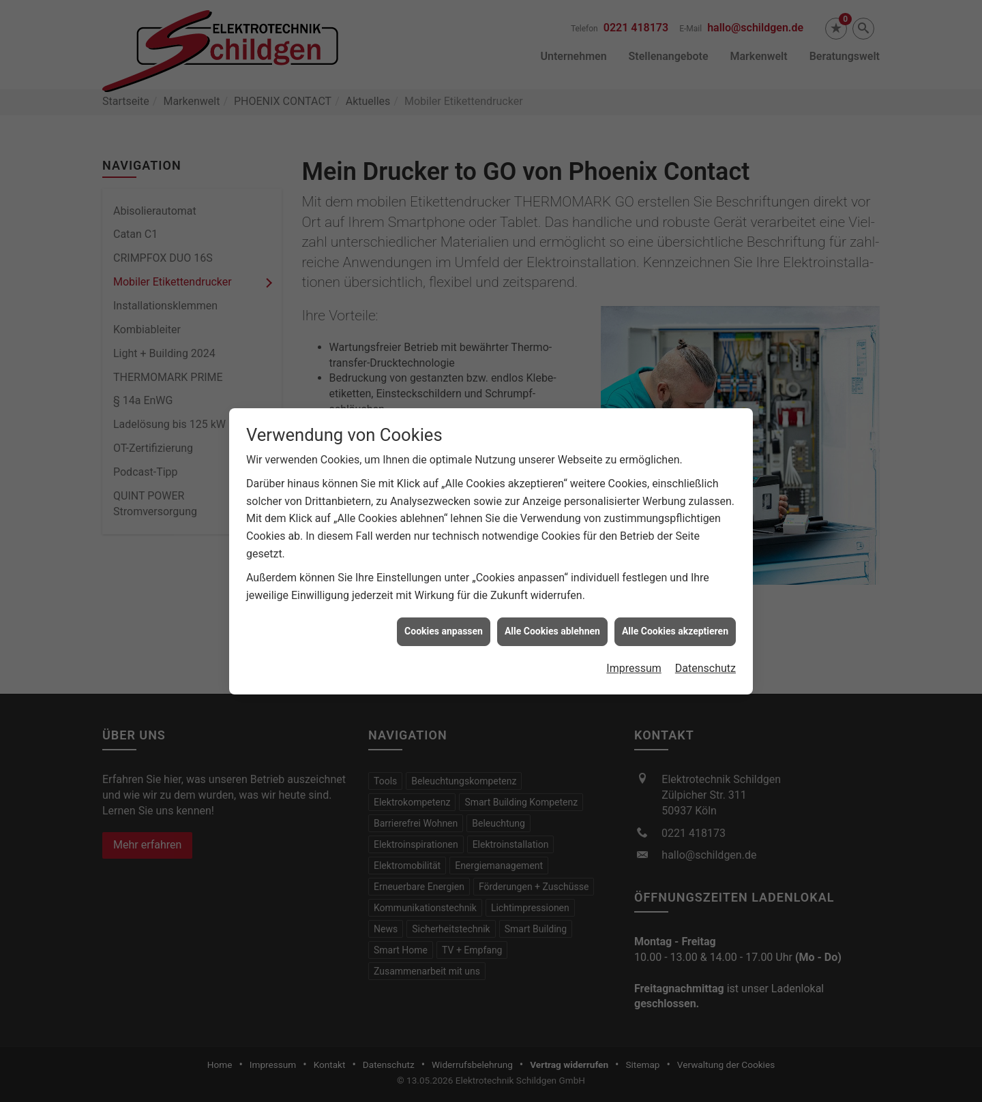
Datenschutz (705, 651)
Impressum (633, 651)
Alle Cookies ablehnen (552, 614)
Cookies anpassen (443, 614)
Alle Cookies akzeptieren (675, 614)
